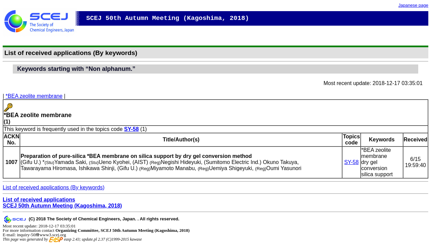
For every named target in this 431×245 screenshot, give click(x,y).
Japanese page (413, 5)
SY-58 (131, 129)
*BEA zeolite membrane (34, 96)
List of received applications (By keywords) (53, 187)
